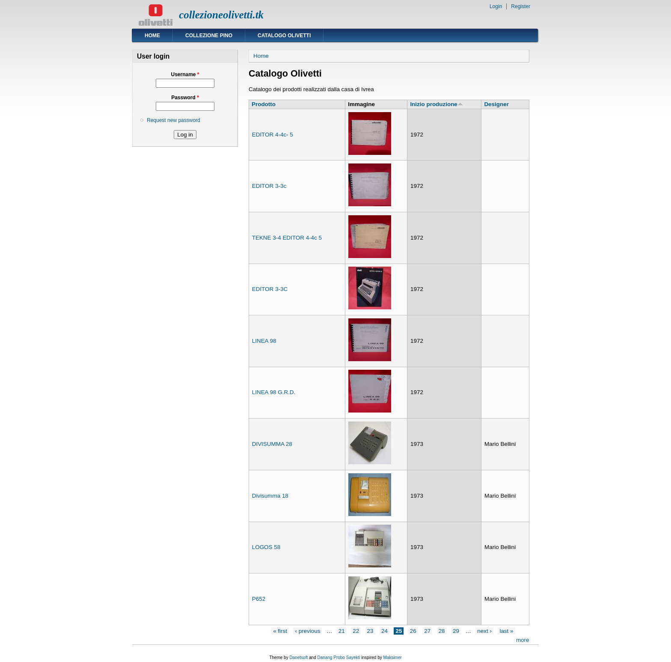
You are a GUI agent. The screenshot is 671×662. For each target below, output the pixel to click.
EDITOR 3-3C (270, 289)
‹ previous (307, 631)
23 (370, 631)
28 (442, 631)
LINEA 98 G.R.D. (274, 392)
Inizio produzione (436, 104)
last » (506, 631)
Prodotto (264, 104)
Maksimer (392, 657)
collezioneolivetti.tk (221, 15)
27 (427, 631)
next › (484, 631)
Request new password (173, 120)
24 (384, 631)
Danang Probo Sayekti (338, 657)
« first (280, 631)
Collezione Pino (208, 36)
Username (185, 74)
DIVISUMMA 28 (272, 444)
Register (520, 6)
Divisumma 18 (270, 496)
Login (496, 6)
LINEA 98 (264, 341)
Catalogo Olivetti (284, 36)
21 (341, 631)
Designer (496, 104)
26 (413, 631)
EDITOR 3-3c (269, 186)
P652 (258, 599)
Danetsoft (298, 657)
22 (356, 631)
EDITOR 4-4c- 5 (272, 134)
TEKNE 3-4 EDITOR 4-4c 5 (287, 238)
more (522, 640)
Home (152, 36)
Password (185, 98)
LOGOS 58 (266, 547)
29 (456, 631)
